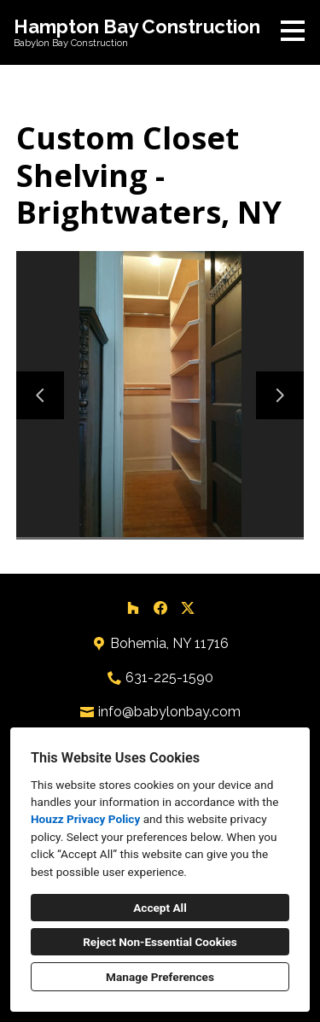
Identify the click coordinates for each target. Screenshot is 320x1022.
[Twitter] (188, 608)
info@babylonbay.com (169, 712)
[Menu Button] (293, 31)
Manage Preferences (160, 977)
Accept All (160, 907)
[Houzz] (133, 608)
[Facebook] (160, 608)
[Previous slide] (40, 395)
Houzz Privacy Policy (85, 819)
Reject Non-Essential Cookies (160, 942)
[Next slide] (280, 395)
